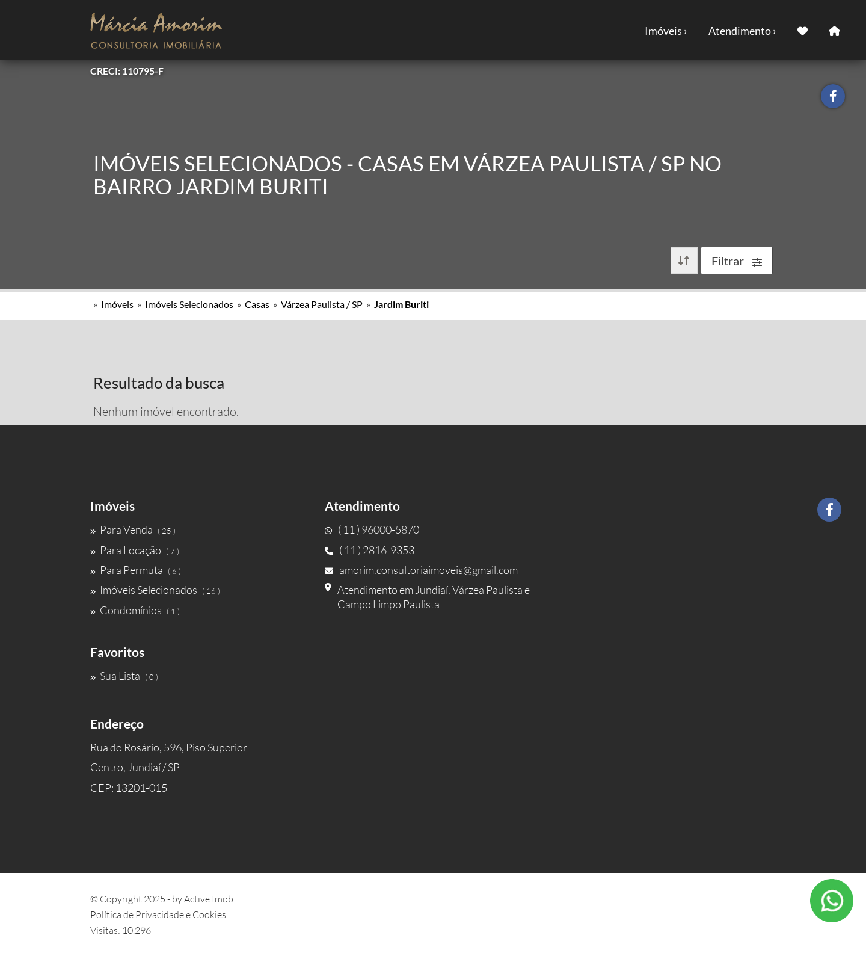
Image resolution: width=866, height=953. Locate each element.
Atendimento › (742, 30)
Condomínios (135, 610)
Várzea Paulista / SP (322, 304)
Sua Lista (124, 675)
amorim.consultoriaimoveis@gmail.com (421, 569)
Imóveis (117, 304)
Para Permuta (135, 569)
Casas (257, 304)
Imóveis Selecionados (189, 304)
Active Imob (208, 899)
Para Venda (133, 529)
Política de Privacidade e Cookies (158, 914)
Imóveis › (666, 30)
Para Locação (134, 550)
